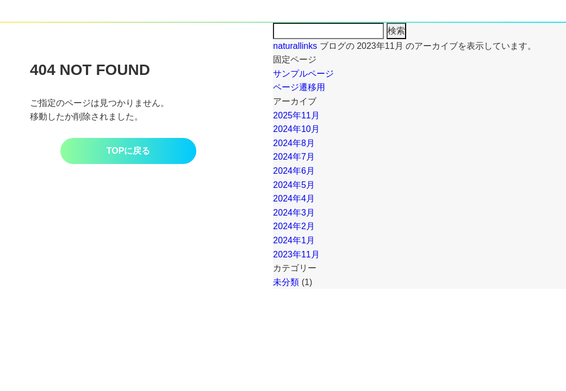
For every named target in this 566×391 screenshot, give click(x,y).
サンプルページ (303, 73)
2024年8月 (294, 143)
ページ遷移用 (299, 87)
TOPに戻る (129, 150)
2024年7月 (294, 156)
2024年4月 (294, 198)
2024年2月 (294, 226)
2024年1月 (294, 240)
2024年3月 (294, 212)
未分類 (286, 282)
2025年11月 (296, 115)
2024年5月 (294, 185)
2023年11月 (296, 254)
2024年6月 (294, 170)
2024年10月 (296, 129)
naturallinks (295, 46)
